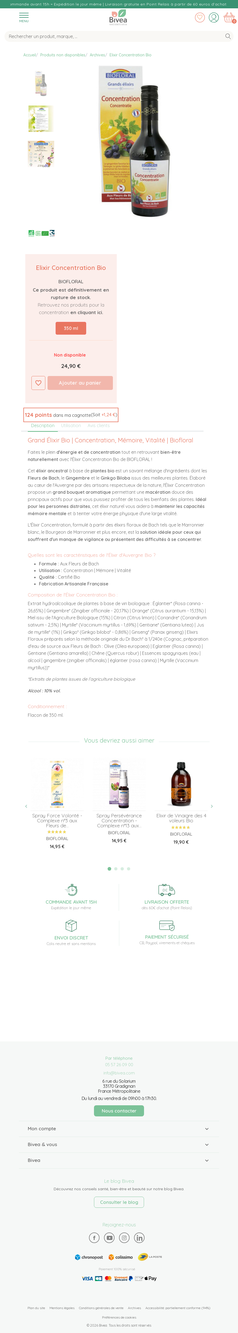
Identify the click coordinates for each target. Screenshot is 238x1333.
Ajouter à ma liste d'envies (38, 383)
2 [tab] (116, 869)
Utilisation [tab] (71, 425)
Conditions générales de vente (101, 1308)
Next (209, 806)
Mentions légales (62, 1308)
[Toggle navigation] (24, 17)
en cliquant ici (86, 312)
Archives (134, 1308)
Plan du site (36, 1308)
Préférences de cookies (119, 1317)
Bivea (118, 17)
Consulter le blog (119, 1202)
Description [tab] (42, 425)
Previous (29, 806)
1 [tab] (109, 869)
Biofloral (70, 281)
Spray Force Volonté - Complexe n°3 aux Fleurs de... (57, 820)
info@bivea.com (119, 1073)
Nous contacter (119, 1111)
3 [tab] (122, 869)
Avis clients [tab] (99, 425)
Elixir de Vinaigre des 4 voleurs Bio (181, 818)
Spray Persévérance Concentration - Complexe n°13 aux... (119, 820)
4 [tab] (128, 869)
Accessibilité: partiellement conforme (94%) (177, 1308)
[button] (70, 415)
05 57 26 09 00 (119, 1064)
